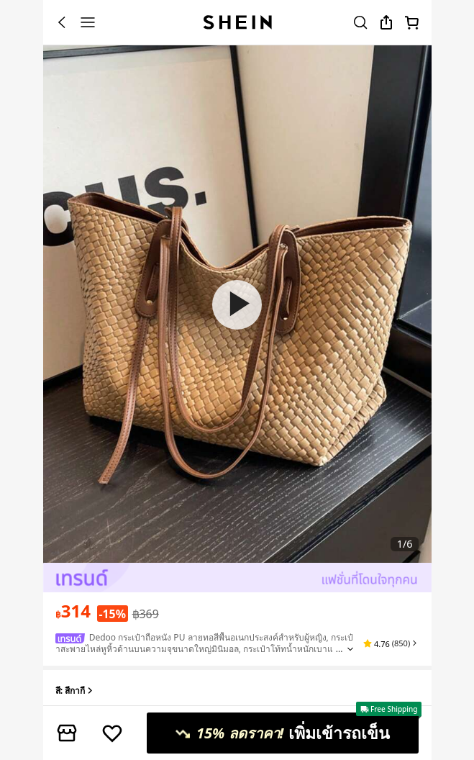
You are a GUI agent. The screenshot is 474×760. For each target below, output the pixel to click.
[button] (391, 643)
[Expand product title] (350, 649)
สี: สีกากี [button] (75, 691)
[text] (73, 611)
